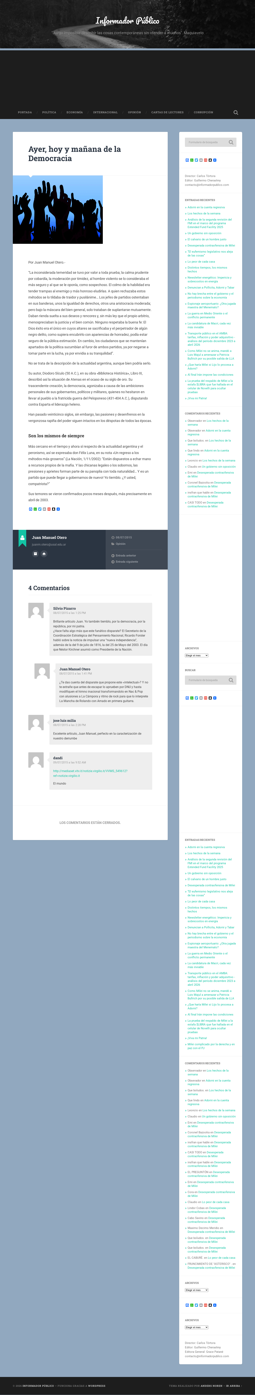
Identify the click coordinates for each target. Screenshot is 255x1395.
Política (49, 112)
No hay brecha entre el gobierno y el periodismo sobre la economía (211, 295)
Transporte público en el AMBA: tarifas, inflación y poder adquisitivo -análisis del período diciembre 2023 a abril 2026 (211, 339)
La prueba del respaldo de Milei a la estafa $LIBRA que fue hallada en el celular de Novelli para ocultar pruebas (210, 386)
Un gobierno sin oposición (204, 233)
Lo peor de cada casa (201, 261)
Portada (25, 112)
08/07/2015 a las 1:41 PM (75, 674)
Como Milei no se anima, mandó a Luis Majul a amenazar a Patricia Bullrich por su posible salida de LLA (211, 355)
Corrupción (203, 112)
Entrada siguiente (127, 562)
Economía (75, 112)
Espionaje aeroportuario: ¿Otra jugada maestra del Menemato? (212, 305)
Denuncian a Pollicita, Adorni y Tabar (211, 287)
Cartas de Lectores (167, 112)
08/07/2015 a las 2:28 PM (69, 725)
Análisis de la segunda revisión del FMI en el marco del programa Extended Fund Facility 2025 (210, 223)
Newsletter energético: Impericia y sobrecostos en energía (209, 279)
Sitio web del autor (44, 553)
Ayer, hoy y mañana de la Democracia (74, 153)
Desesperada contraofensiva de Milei (211, 245)
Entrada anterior (126, 555)
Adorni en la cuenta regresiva (206, 207)
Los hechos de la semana (204, 213)
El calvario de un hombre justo (207, 239)
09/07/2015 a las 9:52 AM (69, 762)
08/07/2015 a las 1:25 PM (69, 613)
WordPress (96, 1386)
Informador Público (127, 20)
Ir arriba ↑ (234, 1386)
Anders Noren (211, 1386)
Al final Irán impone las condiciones (210, 374)
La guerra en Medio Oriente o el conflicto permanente (208, 315)
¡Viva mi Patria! (197, 398)
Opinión (134, 112)
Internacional (105, 112)
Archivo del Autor (35, 553)
